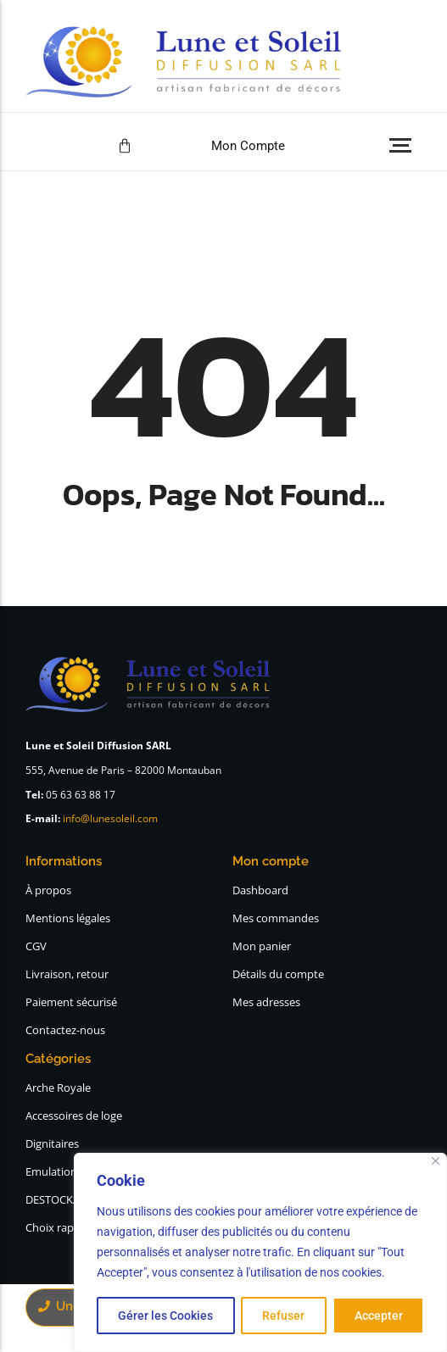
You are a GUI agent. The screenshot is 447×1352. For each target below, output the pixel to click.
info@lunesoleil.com (110, 818)
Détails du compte (278, 974)
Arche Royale (58, 1087)
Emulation (51, 1171)
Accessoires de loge (73, 1115)
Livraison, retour (67, 974)
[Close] (435, 1162)
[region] (260, 1253)
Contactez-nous (65, 1030)
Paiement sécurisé (71, 1002)
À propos (48, 890)
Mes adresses (266, 1002)
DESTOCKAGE (59, 1199)
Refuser (283, 1315)
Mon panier (261, 946)
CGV (36, 946)
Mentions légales (67, 918)
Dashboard (260, 890)
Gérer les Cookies (165, 1315)
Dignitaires (52, 1143)
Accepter (379, 1315)
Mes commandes (275, 918)
